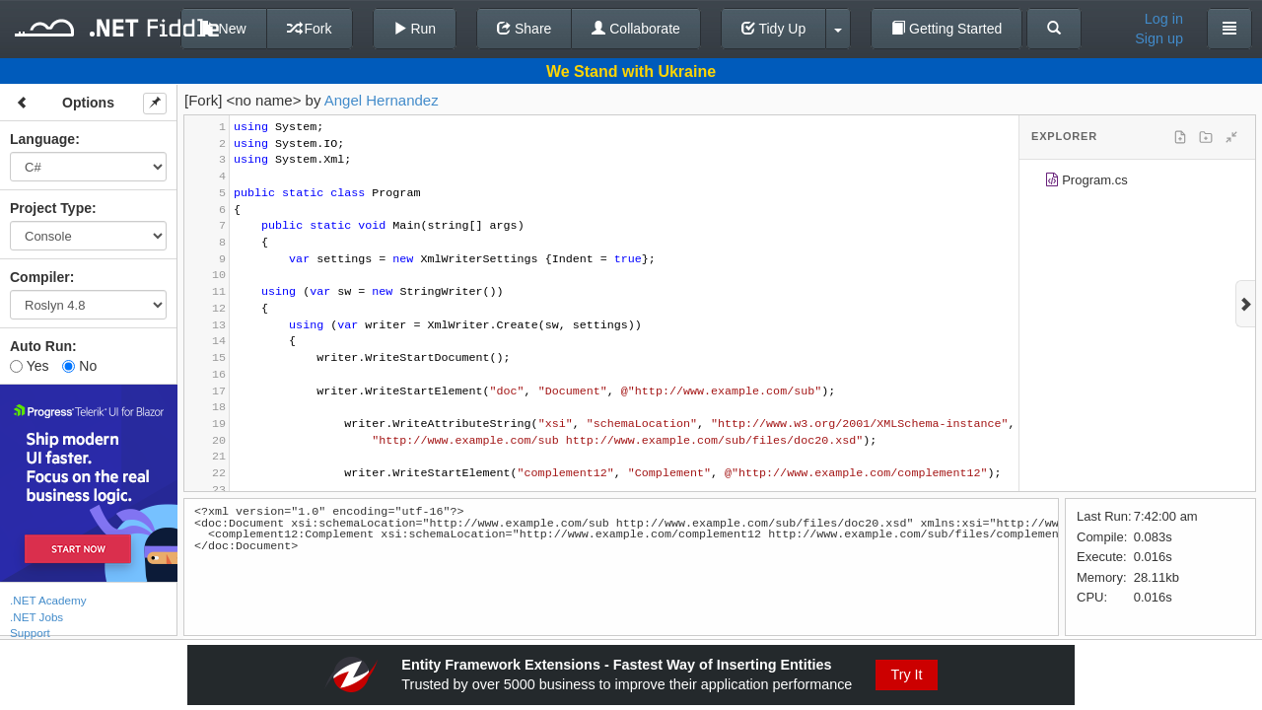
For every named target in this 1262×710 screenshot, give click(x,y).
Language (42, 139)
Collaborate (636, 28)
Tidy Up (773, 28)
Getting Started (946, 28)
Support (30, 632)
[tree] (1137, 183)
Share (524, 28)
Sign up (1159, 38)
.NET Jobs (36, 616)
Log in (1164, 19)
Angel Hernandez (381, 100)
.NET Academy (48, 600)
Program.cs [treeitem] (1086, 183)
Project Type (51, 208)
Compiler (40, 277)
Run (415, 28)
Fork (309, 28)
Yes (29, 366)
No (79, 366)
